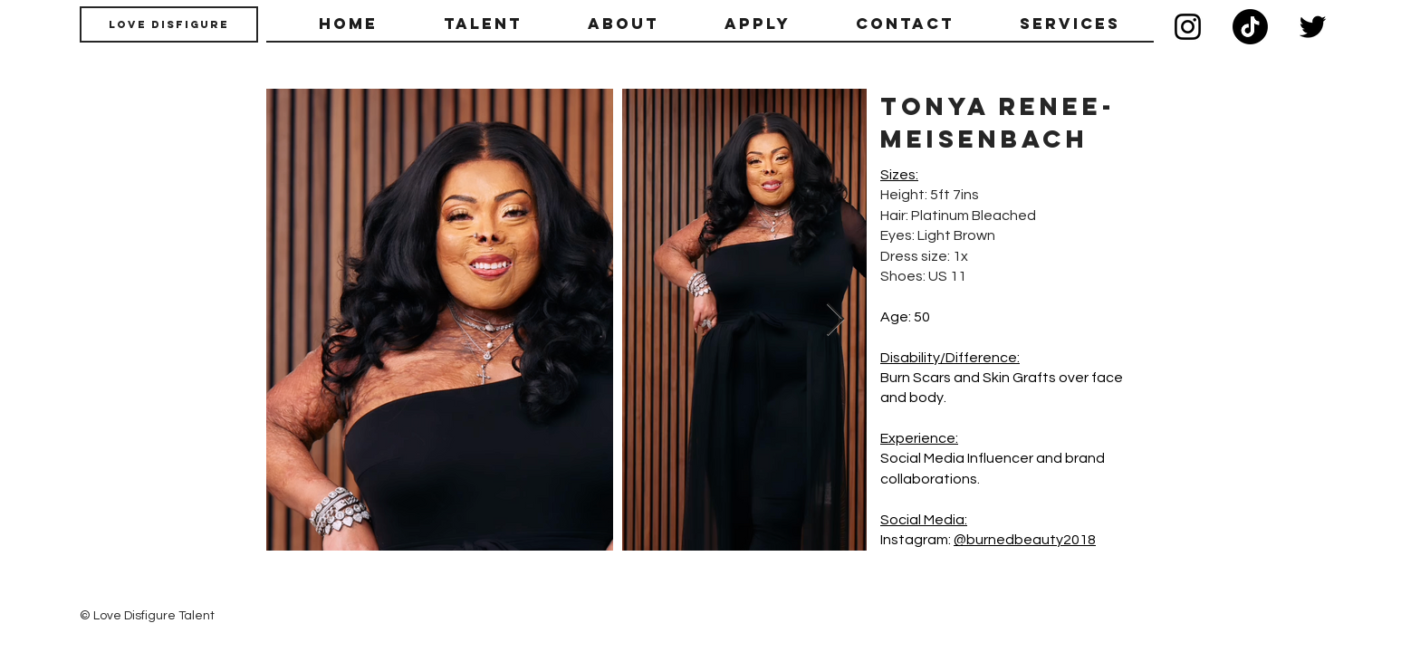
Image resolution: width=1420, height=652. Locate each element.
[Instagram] (1187, 26)
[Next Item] (835, 320)
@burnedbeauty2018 (1025, 539)
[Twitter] (1312, 26)
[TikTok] (1250, 26)
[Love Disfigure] (169, 24)
